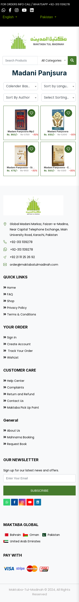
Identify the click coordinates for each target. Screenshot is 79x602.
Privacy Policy (17, 308)
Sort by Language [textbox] (58, 86)
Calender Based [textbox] (19, 86)
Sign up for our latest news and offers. (31, 470)
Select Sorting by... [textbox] (58, 97)
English (9, 17)
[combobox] (20, 86)
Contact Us (15, 401)
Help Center (15, 381)
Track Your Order (20, 351)
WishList (13, 357)
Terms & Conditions (21, 314)
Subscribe (39, 490)
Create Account (19, 344)
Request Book (17, 444)
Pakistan (47, 17)
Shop (10, 301)
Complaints (15, 387)
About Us (13, 430)
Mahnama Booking (20, 437)
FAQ (10, 294)
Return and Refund (20, 394)
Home (11, 288)
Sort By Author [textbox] (18, 97)
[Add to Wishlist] (31, 113)
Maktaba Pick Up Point (23, 407)
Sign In (11, 337)
